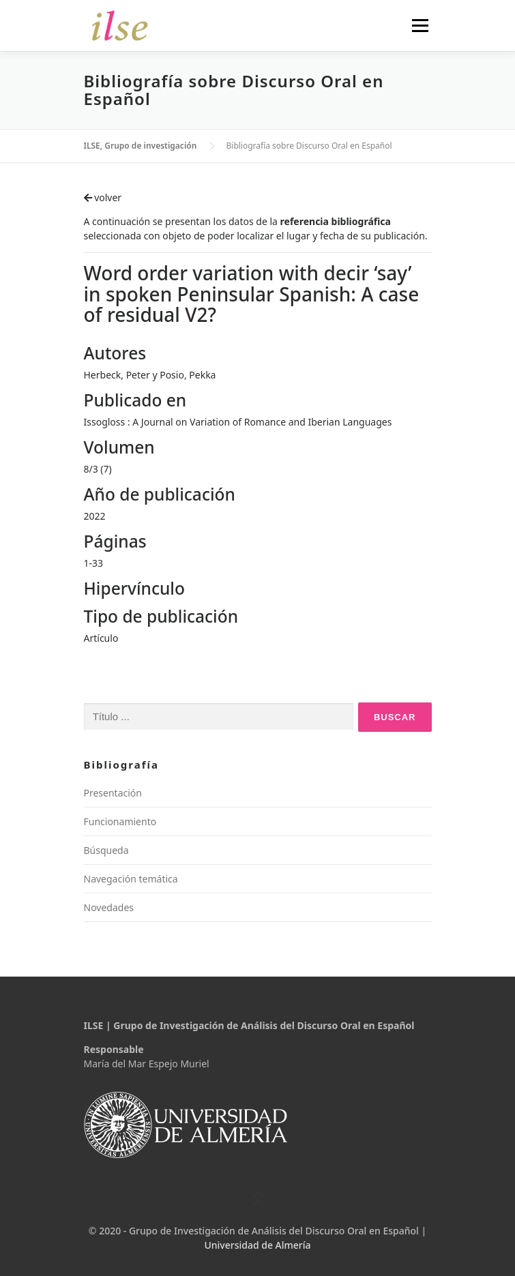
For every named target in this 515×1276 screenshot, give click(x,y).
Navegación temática (131, 878)
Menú (420, 25)
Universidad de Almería (257, 1244)
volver (103, 197)
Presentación (113, 792)
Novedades (109, 907)
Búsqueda (106, 850)
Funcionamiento (120, 821)
